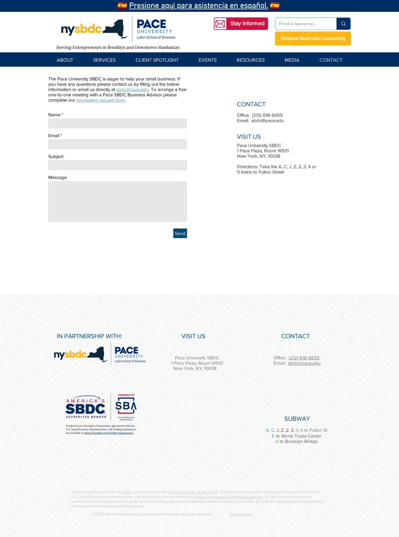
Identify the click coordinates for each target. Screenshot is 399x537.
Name (54, 114)
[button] (247, 23)
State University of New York (193, 492)
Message (57, 177)
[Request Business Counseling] (313, 38)
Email (53, 135)
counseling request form (100, 100)
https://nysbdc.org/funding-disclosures (230, 496)
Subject (55, 156)
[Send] (180, 233)
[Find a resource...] (301, 24)
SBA (127, 492)
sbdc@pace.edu (132, 89)
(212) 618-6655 (304, 357)
